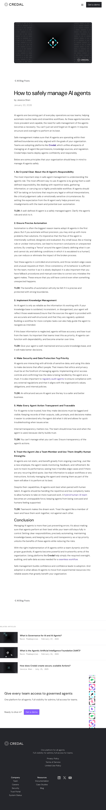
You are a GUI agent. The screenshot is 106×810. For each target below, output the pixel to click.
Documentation (42, 781)
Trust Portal (15, 791)
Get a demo (94, 4)
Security (15, 788)
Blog (42, 788)
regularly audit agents (53, 378)
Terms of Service (53, 762)
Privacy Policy (53, 758)
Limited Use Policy (53, 765)
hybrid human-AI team (75, 494)
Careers (15, 784)
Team (15, 781)
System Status (15, 795)
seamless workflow (68, 559)
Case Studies (42, 784)
